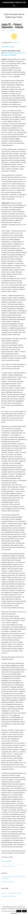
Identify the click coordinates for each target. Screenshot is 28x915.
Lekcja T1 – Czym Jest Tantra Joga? (11, 893)
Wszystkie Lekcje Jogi (7, 881)
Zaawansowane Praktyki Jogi (14, 2)
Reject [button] (24, 911)
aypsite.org (15, 42)
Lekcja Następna (6, 861)
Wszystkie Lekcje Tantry (8, 896)
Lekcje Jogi (11, 866)
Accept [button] (18, 911)
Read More (14, 913)
